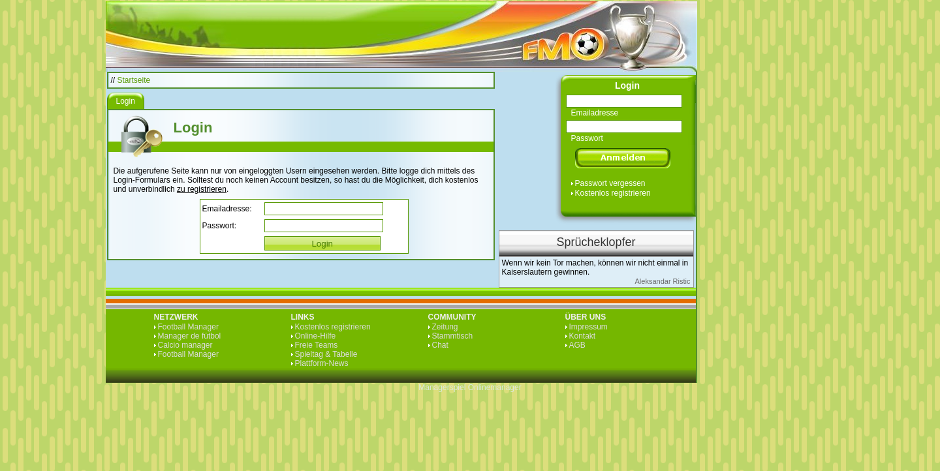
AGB (577, 345)
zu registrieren (202, 189)
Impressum (588, 326)
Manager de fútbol (189, 336)
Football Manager (188, 326)
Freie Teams (316, 345)
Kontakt (582, 336)
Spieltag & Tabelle (326, 354)
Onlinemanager (495, 387)
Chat (440, 345)
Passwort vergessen (610, 183)
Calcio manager (185, 345)
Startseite (134, 80)
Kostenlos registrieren (613, 193)
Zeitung (445, 326)
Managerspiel (441, 387)
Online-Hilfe (315, 336)
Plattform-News (322, 363)
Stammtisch (452, 336)
